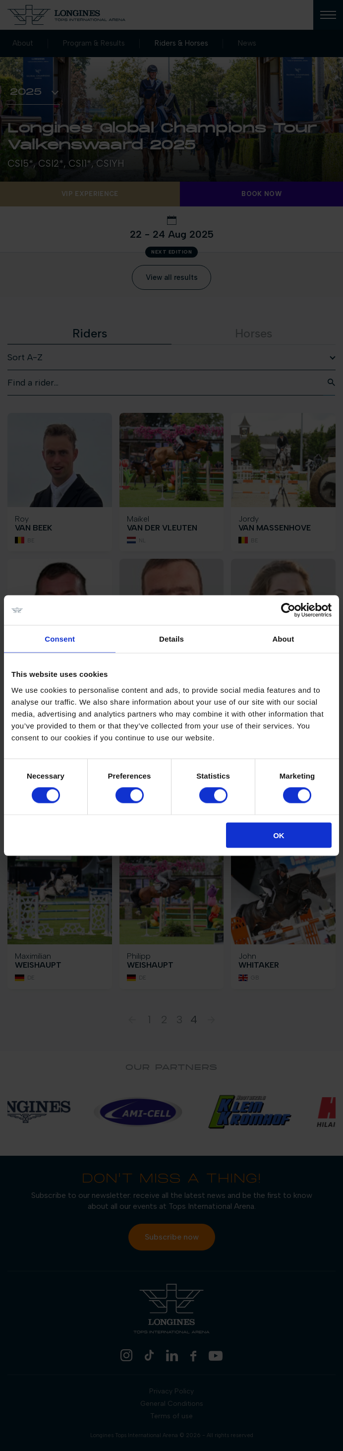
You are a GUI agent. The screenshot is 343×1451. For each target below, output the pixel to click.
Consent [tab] (60, 639)
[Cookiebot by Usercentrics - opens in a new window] (288, 610)
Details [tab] (171, 639)
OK (279, 835)
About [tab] (283, 639)
